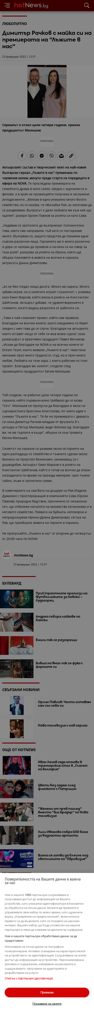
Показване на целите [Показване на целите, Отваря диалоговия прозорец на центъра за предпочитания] (46, 1004)
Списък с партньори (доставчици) (29, 978)
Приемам (47, 992)
